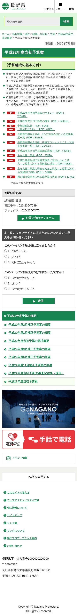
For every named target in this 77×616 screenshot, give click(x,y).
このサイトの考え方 (18, 492)
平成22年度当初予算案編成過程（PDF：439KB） (44, 150)
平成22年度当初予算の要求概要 (28, 340)
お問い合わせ (14, 545)
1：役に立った (17, 251)
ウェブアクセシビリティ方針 (23, 500)
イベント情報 (20, 457)
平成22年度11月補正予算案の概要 (30, 365)
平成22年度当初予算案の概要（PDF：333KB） (43, 121)
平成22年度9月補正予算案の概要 (29, 349)
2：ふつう (14, 256)
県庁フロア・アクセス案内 (22, 538)
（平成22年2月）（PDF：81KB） (36, 129)
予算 (52, 33)
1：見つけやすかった (21, 277)
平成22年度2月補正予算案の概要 (29, 324)
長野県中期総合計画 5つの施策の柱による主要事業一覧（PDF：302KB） (45, 136)
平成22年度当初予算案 (23, 381)
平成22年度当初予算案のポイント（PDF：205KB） (41, 114)
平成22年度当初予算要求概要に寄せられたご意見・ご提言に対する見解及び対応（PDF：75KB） (45, 162)
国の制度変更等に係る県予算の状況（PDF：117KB (45, 176)
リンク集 (12, 522)
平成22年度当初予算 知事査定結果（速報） (36, 373)
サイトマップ (14, 515)
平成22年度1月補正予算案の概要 (29, 332)
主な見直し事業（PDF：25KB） (35, 155)
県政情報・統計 (21, 33)
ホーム (5, 33)
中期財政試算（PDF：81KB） (34, 125)
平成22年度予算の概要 (21, 315)
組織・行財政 (39, 33)
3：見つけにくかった (21, 289)
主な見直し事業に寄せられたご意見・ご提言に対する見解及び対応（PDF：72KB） (45, 170)
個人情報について (17, 507)
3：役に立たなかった (21, 262)
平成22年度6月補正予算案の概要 (29, 357)
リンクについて (15, 530)
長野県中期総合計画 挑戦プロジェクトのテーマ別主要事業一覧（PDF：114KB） (45, 144)
